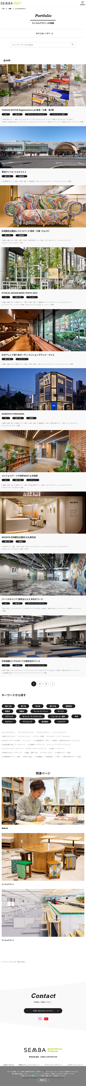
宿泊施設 (45, 721)
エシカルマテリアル (39, 119)
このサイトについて (75, 1064)
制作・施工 (23, 181)
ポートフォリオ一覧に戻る (14, 962)
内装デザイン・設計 (21, 302)
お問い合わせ (8, 1064)
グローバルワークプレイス (36, 748)
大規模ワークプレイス (74, 608)
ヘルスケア (61, 721)
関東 (82, 122)
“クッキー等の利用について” (35, 1074)
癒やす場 (53, 706)
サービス (32, 297)
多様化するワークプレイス (70, 122)
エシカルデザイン (25, 119)
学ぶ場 (37, 706)
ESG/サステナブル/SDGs (65, 119)
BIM (38, 181)
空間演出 (41, 302)
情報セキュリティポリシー (29, 1064)
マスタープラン (47, 752)
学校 (76, 716)
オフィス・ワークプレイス (36, 114)
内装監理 (31, 181)
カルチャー (9, 721)
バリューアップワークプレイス (60, 744)
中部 (21, 243)
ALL (6, 114)
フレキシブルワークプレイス (37, 122)
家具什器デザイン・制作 (10, 119)
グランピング (27, 721)
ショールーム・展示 (59, 114)
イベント (46, 304)
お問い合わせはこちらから (43, 1011)
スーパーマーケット (41, 711)
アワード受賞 (51, 119)
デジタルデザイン (63, 546)
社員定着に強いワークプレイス (12, 673)
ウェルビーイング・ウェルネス (59, 736)
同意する (43, 1080)
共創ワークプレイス (54, 122)
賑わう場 (7, 176)
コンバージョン (25, 736)
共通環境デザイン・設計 (10, 181)
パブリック (22, 359)
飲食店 (7, 711)
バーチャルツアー (8, 304)
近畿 (21, 487)
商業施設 (21, 176)
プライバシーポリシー (53, 1064)
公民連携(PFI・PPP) (42, 740)
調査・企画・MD (8, 240)
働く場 (17, 114)
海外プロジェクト (9, 736)
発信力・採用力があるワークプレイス (14, 122)
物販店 (31, 418)
